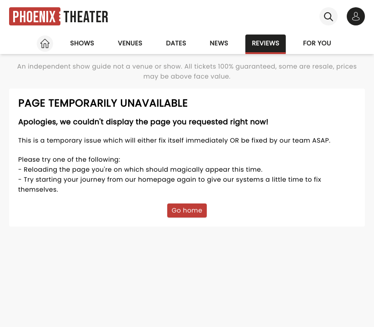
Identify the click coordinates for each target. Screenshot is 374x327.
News (219, 43)
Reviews (265, 43)
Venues (130, 43)
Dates (176, 43)
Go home (187, 210)
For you (317, 43)
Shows (82, 43)
